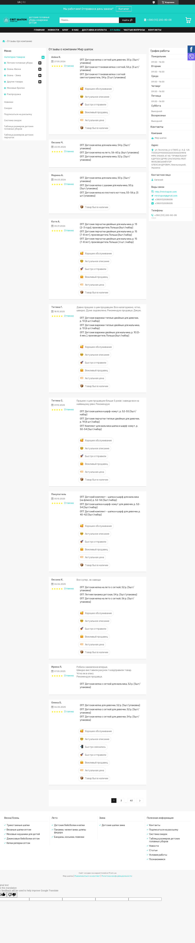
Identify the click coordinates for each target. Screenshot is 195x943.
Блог (65, 30)
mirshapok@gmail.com (165, 195)
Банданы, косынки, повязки (69, 837)
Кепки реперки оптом (18, 843)
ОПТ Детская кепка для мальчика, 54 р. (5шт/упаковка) (105, 147)
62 (131, 800)
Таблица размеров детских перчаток (18, 136)
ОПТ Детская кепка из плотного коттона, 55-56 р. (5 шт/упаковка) (109, 194)
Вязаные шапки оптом (19, 829)
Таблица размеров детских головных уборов (18, 127)
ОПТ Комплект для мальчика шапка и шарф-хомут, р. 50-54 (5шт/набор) (109, 428)
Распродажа (14, 94)
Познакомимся (157, 859)
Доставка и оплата (94, 30)
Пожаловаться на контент (87, 876)
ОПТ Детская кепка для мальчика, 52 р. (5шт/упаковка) (105, 158)
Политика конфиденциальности (117, 876)
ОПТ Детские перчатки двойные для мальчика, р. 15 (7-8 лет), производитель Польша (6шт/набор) (108, 233)
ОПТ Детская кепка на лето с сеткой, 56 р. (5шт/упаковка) (107, 600)
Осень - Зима (14, 75)
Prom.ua (112, 873)
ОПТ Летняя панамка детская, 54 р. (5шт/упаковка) (108, 594)
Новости (53, 30)
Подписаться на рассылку (18, 114)
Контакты (154, 30)
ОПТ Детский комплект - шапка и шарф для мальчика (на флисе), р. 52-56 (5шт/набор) (109, 499)
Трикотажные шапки (18, 825)
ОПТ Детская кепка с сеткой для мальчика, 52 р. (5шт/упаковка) (110, 686)
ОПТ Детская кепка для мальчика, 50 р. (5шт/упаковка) (105, 180)
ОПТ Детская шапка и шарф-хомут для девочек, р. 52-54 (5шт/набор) (110, 506)
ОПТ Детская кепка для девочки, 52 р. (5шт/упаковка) (110, 705)
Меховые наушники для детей (23, 834)
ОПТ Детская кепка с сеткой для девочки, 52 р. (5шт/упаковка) (109, 711)
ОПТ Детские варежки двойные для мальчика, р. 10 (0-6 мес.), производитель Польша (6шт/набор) (110, 334)
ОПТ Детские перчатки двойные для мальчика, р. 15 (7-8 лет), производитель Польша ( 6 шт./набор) (108, 240)
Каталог (124, 8)
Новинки (8, 102)
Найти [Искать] (126, 20)
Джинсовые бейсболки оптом (23, 838)
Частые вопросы (134, 30)
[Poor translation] (12, 894)
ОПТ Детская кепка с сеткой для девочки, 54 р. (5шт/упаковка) (109, 718)
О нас (75, 30)
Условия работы (158, 854)
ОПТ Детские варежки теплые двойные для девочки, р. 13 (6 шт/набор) (109, 319)
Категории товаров (14, 57)
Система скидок (13, 120)
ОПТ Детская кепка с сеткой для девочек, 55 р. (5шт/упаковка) (109, 61)
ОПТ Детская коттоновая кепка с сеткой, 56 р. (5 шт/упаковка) (109, 69)
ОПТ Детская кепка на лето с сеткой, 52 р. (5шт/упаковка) (107, 589)
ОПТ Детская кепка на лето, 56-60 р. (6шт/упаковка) (109, 152)
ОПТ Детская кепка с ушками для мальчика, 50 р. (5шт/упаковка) (107, 187)
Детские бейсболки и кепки (69, 825)
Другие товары (15, 81)
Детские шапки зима (113, 825)
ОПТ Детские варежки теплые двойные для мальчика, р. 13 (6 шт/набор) (110, 327)
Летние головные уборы (20, 63)
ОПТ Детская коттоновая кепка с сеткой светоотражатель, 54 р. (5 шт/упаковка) (103, 76)
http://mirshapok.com (166, 191)
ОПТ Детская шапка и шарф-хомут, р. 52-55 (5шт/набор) (108, 413)
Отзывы (115, 30)
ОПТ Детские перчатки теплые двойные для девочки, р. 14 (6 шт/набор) (110, 420)
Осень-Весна (14, 69)
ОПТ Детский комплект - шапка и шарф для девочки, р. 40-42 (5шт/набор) (110, 513)
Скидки (8, 108)
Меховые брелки (16, 88)
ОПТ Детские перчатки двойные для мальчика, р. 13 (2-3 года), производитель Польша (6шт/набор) (108, 226)
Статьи (153, 850)
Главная (39, 30)
